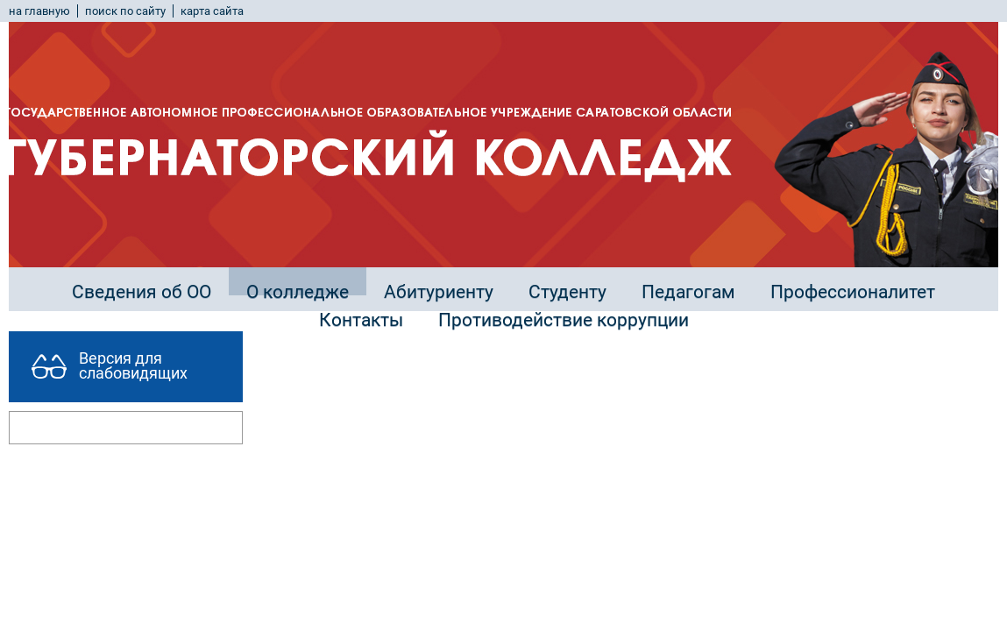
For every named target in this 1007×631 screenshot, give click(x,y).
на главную (39, 11)
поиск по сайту (125, 11)
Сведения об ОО (141, 291)
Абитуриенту (438, 291)
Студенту (567, 291)
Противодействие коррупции (563, 319)
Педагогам (688, 291)
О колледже (297, 291)
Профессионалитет (852, 291)
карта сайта (212, 11)
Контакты (361, 319)
